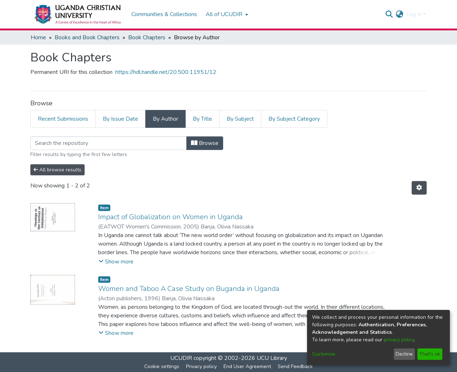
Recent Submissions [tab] (63, 119)
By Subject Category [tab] (294, 119)
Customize (323, 354)
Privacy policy (201, 366)
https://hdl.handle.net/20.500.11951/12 (165, 72)
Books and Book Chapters (87, 37)
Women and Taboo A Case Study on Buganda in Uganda (189, 288)
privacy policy (399, 339)
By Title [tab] (202, 119)
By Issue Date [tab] (120, 119)
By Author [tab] (165, 119)
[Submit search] (389, 14)
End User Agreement (247, 366)
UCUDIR (181, 358)
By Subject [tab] (240, 119)
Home (38, 37)
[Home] (77, 14)
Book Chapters (146, 37)
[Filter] (108, 143)
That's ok (429, 354)
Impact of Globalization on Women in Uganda (170, 217)
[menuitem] (226, 14)
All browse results (57, 169)
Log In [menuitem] (414, 14)
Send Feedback (295, 366)
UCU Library (272, 358)
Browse (205, 143)
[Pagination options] (419, 188)
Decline (404, 354)
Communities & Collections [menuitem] (164, 14)
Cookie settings (161, 366)
